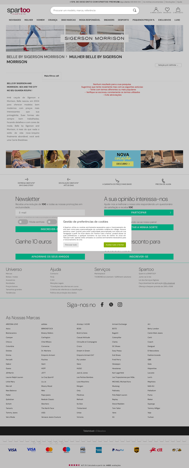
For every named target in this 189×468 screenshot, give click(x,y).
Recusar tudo (71, 245)
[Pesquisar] (135, 10)
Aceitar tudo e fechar (115, 245)
